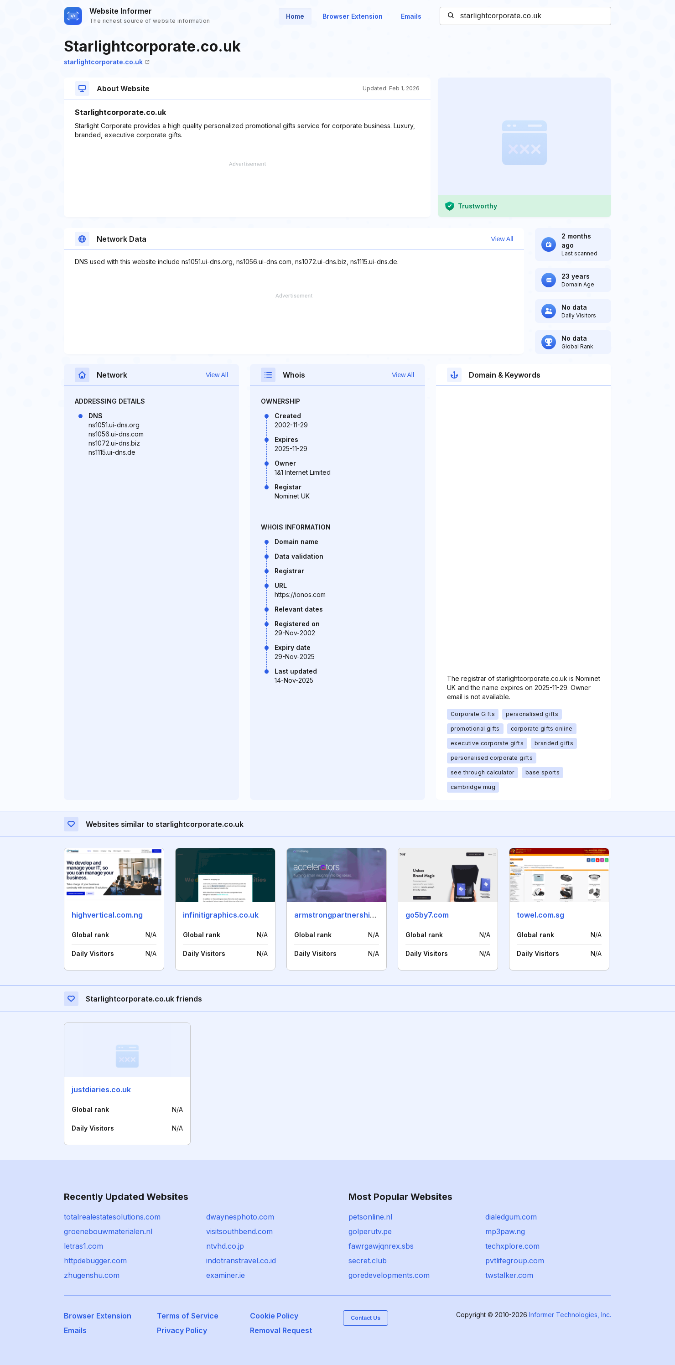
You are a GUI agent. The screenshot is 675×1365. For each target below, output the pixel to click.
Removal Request (281, 1330)
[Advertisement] (247, 189)
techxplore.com (512, 1246)
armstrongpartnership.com (343, 914)
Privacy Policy (182, 1330)
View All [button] (502, 239)
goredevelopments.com (389, 1275)
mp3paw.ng (505, 1231)
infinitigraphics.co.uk (221, 914)
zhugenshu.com (91, 1275)
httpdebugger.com (95, 1260)
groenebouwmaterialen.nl (108, 1231)
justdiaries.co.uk (101, 1089)
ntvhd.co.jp (225, 1246)
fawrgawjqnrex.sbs (381, 1246)
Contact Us (365, 1317)
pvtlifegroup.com (514, 1260)
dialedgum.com (511, 1216)
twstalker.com (509, 1275)
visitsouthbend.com (239, 1231)
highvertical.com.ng (107, 914)
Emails (411, 16)
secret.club (367, 1260)
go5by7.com (427, 914)
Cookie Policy (274, 1315)
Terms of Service (187, 1315)
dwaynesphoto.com (240, 1216)
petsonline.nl (370, 1216)
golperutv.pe (370, 1231)
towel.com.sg (540, 914)
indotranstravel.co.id (241, 1260)
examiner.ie (225, 1275)
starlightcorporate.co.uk (107, 62)
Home (295, 16)
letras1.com (83, 1246)
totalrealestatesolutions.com (112, 1216)
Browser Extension (352, 16)
